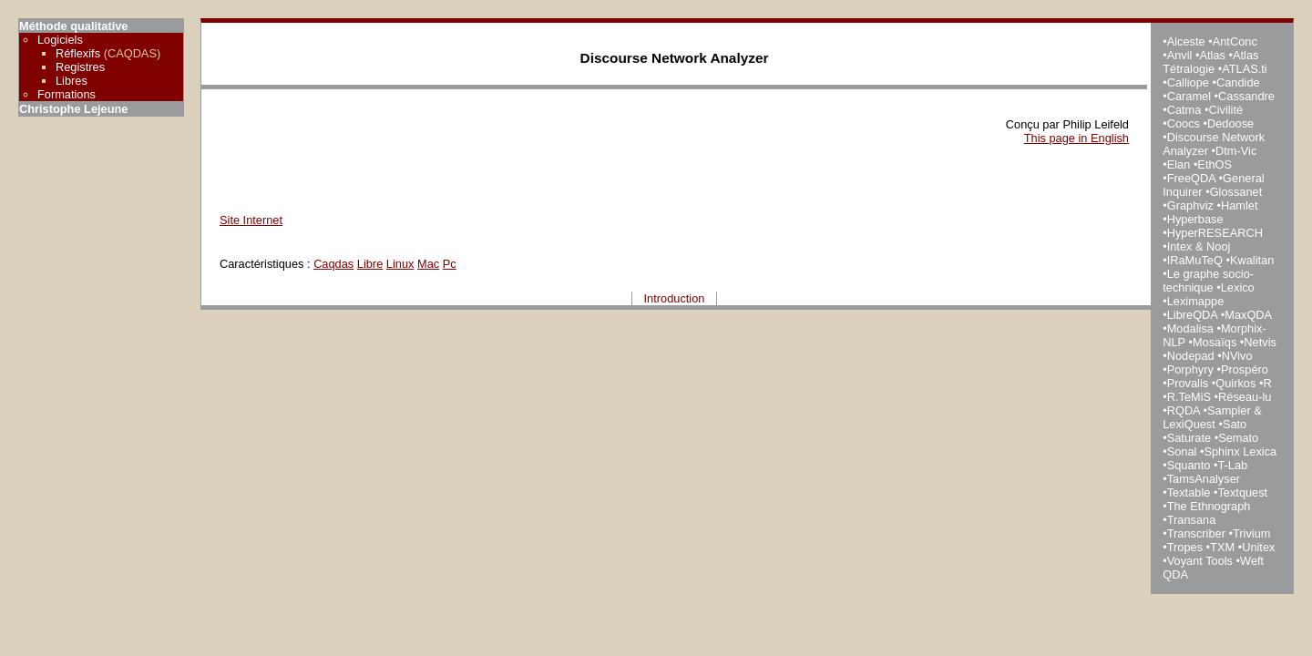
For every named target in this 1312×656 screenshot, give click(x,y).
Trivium (1251, 533)
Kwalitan (1252, 260)
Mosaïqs (1214, 342)
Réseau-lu (1244, 397)
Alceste (1186, 41)
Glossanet (1236, 192)
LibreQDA (1192, 315)
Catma (1184, 110)
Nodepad (1191, 356)
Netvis (1260, 342)
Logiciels (60, 39)
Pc (449, 264)
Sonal (1182, 451)
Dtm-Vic (1235, 151)
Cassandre (1246, 96)
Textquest (1242, 492)
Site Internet (251, 220)
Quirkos (1235, 383)
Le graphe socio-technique (1208, 280)
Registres (80, 67)
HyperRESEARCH (1215, 233)
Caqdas (333, 264)
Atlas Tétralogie (1210, 62)
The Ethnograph (1209, 506)
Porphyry (1190, 369)
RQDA (1183, 410)
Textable (1189, 492)
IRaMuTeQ (1195, 260)
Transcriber (1196, 533)
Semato (1238, 438)
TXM (1222, 547)
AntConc (1235, 41)
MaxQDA (1248, 315)
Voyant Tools (1200, 561)
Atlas (1212, 55)
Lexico (1238, 287)
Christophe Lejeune (73, 109)
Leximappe (1196, 301)
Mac (428, 264)
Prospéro (1244, 369)
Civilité (1225, 110)
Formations (66, 94)
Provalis (1188, 383)
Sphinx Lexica (1240, 451)
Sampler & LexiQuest (1212, 417)
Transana (1191, 520)
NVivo (1237, 356)
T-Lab (1232, 465)
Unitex (1258, 547)
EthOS (1214, 164)
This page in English (1076, 138)
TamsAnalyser (1203, 479)
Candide (1238, 82)
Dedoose (1230, 123)
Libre (370, 264)
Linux (400, 264)
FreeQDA (1191, 178)
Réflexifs (78, 53)
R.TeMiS (1189, 397)
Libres (71, 80)
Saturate (1189, 438)
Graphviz (1190, 205)
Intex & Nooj (1199, 246)
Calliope (1188, 82)
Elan (1179, 164)
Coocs (1183, 123)
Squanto (1189, 465)
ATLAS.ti (1244, 69)
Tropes (1185, 547)
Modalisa (1190, 328)
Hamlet (1239, 205)
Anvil (1180, 55)
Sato (1234, 424)
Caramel (1189, 96)
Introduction (674, 298)
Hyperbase (1195, 219)
